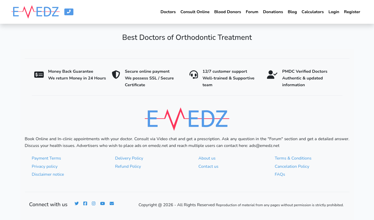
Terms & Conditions (293, 158)
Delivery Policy (129, 158)
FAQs (280, 174)
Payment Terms (46, 158)
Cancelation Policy (292, 166)
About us (207, 158)
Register (352, 12)
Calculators (312, 12)
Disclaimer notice (48, 174)
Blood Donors (227, 12)
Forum (252, 12)
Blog (292, 12)
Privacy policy (45, 166)
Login (333, 12)
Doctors (168, 12)
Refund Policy (128, 166)
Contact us (208, 166)
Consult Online (194, 12)
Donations (273, 12)
